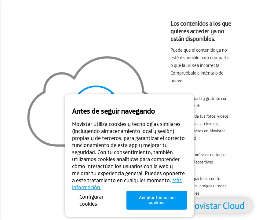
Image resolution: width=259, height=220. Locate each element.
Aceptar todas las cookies (156, 200)
